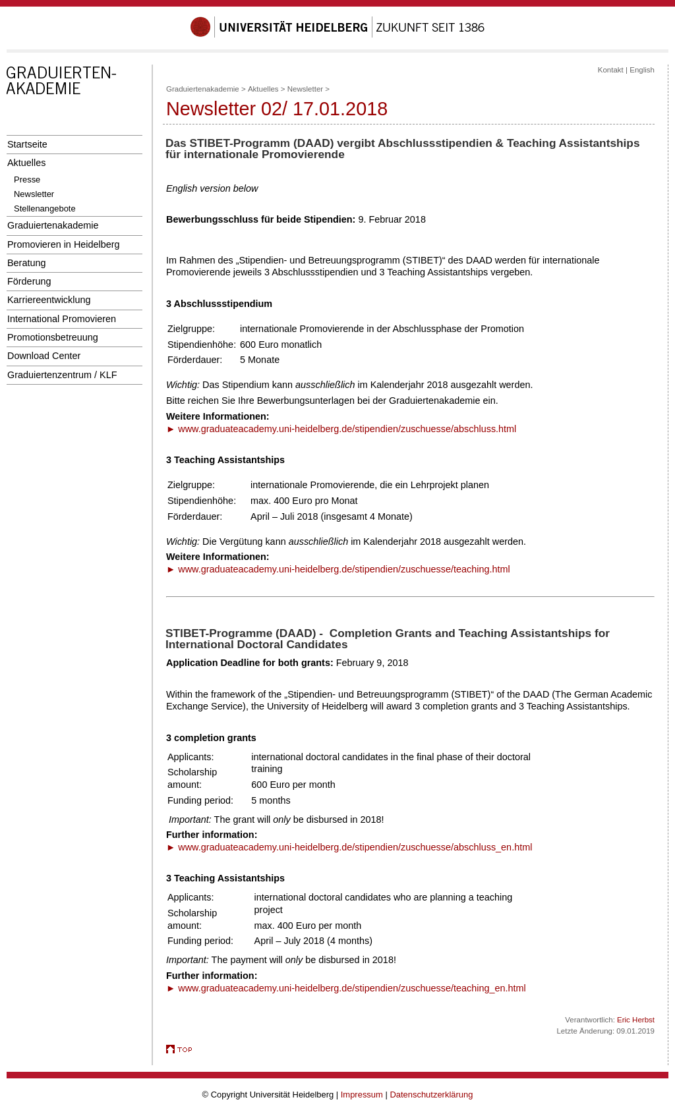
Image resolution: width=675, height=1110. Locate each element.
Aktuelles (26, 162)
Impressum (362, 1094)
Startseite (27, 144)
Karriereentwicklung (49, 299)
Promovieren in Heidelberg (63, 244)
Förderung (29, 281)
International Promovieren (61, 319)
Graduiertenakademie (53, 225)
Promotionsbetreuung (52, 337)
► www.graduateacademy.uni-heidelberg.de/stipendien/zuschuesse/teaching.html (338, 569)
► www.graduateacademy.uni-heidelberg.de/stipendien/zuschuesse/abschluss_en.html (349, 847)
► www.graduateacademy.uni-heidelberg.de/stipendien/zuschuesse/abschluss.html (341, 429)
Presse (27, 179)
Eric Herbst (636, 1020)
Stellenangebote (45, 208)
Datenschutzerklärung (431, 1094)
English (642, 70)
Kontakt (611, 70)
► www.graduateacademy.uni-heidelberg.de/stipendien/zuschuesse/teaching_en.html (346, 988)
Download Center (43, 355)
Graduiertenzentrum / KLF (62, 375)
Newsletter (34, 194)
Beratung (26, 263)
